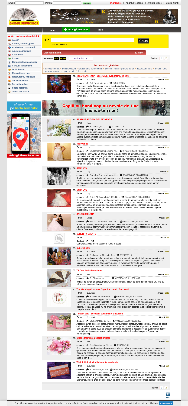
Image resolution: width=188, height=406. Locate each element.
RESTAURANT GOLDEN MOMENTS (94, 119)
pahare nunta (127, 69)
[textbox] (92, 40)
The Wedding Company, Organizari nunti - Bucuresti (102, 289)
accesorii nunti (112, 69)
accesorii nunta (52, 69)
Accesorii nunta (52, 52)
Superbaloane (83, 248)
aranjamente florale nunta (90, 69)
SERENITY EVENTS (86, 234)
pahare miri (69, 71)
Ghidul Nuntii (172, 3)
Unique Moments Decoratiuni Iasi (93, 338)
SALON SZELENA (85, 214)
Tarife (99, 29)
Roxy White (82, 144)
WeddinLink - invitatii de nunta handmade (97, 362)
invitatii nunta (161, 69)
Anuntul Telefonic (134, 3)
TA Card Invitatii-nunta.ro (89, 270)
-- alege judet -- (80, 58)
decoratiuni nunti (144, 69)
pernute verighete (53, 71)
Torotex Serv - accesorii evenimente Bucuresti (99, 314)
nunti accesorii (69, 69)
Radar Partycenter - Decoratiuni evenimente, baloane (102, 76)
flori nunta (82, 71)
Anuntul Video (154, 3)
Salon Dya (81, 168)
